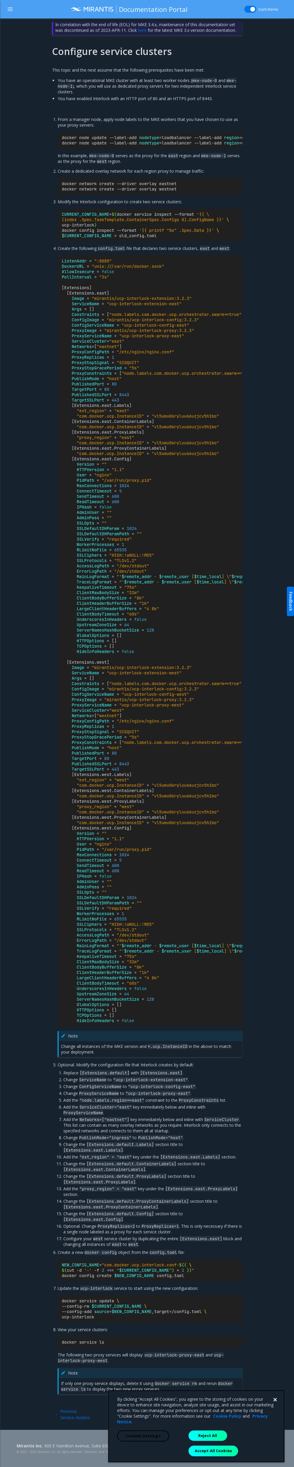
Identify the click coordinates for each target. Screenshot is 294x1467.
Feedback (291, 601)
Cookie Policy (227, 1456)
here (142, 30)
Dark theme (268, 9)
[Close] (275, 1439)
